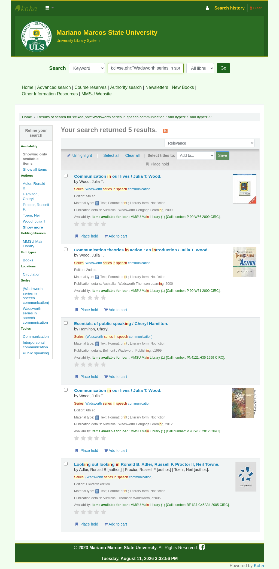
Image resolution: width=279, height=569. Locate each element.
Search (57, 68)
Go (223, 68)
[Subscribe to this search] (165, 130)
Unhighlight (79, 155)
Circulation (32, 274)
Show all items (35, 169)
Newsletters (156, 87)
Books (28, 260)
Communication (36, 336)
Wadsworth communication (118, 189)
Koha (259, 565)
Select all (111, 155)
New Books (183, 87)
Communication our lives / (117, 176)
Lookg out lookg (146, 464)
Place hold (86, 236)
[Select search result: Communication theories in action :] (66, 249)
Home (28, 87)
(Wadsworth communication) (119, 337)
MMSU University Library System (29, 8)
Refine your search (36, 132)
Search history (229, 8)
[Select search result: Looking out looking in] (66, 463)
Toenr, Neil (32, 215)
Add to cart (115, 236)
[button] (49, 8)
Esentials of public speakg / (121, 323)
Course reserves (91, 87)
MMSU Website (96, 94)
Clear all (132, 155)
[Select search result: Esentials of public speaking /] (66, 323)
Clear (256, 8)
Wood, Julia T (34, 221)
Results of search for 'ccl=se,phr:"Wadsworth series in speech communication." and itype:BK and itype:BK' (124, 117)
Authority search (126, 87)
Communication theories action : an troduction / (141, 250)
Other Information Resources (50, 94)
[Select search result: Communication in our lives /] (66, 175)
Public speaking (36, 353)
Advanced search (54, 87)
